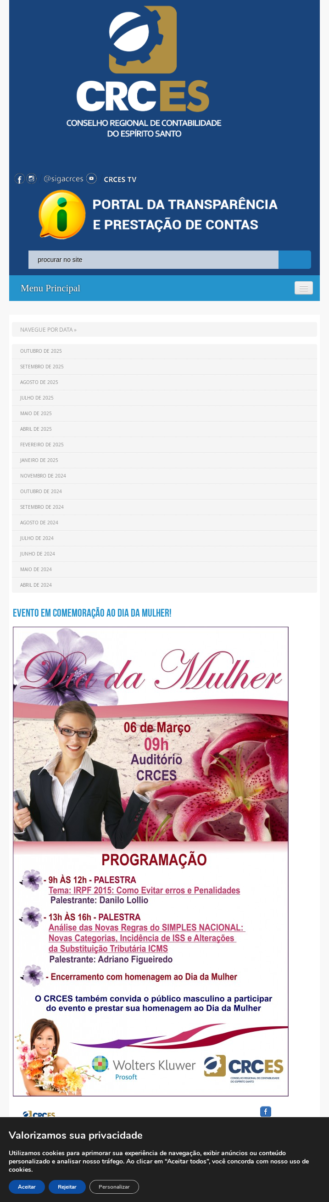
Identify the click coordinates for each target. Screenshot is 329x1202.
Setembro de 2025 (42, 367)
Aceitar (27, 1187)
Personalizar (114, 1187)
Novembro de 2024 (43, 476)
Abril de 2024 (36, 585)
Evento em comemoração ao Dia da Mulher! (92, 613)
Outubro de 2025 (41, 351)
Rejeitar (67, 1187)
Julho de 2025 (37, 398)
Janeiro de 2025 (39, 460)
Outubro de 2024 (41, 492)
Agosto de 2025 (39, 382)
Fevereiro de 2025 (42, 445)
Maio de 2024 (36, 570)
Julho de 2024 (37, 538)
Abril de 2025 (36, 429)
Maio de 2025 (36, 414)
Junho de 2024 (37, 554)
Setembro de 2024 (42, 507)
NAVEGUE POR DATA (46, 329)
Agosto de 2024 (39, 523)
